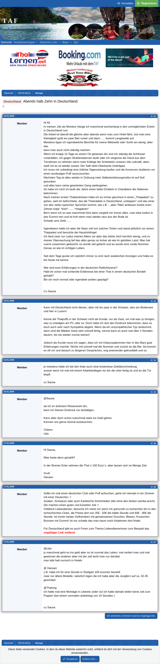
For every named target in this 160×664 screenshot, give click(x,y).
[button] (37, 42)
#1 (155, 116)
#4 (155, 392)
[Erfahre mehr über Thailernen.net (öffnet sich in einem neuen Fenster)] (29, 66)
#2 (155, 301)
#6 (155, 487)
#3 (155, 360)
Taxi (75, 42)
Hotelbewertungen (24, 42)
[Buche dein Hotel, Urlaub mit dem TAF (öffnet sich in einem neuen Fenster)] (79, 66)
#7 (155, 542)
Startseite (6, 42)
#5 (155, 443)
